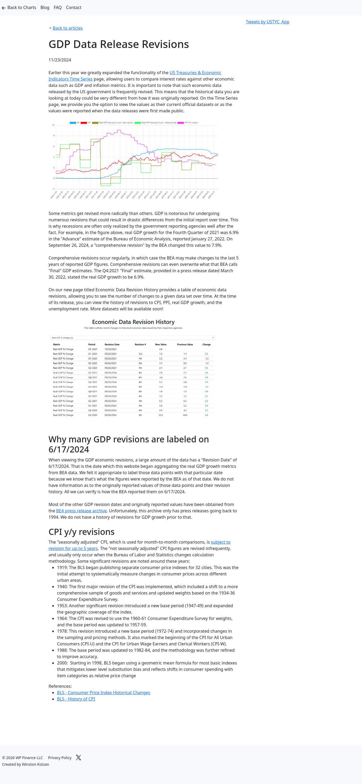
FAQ (58, 7)
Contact (73, 7)
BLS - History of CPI (76, 699)
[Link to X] (78, 756)
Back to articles (68, 28)
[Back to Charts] (3, 7)
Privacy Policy (59, 757)
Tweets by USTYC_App (267, 22)
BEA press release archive (81, 511)
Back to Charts (21, 7)
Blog (44, 7)
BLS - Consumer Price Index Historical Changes (103, 692)
